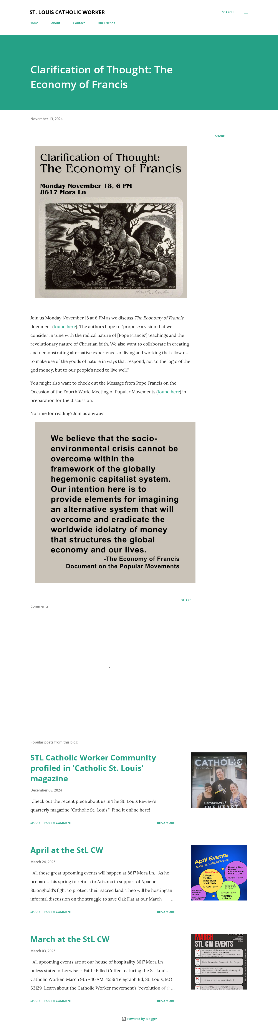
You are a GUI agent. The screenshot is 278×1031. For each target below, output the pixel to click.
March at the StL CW (69, 939)
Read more (166, 823)
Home (34, 23)
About (55, 23)
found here (65, 326)
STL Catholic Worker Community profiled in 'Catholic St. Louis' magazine (93, 768)
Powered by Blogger (139, 1019)
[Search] (228, 12)
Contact (79, 23)
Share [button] (220, 136)
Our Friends (106, 23)
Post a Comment (58, 823)
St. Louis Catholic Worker (67, 12)
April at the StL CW (66, 850)
